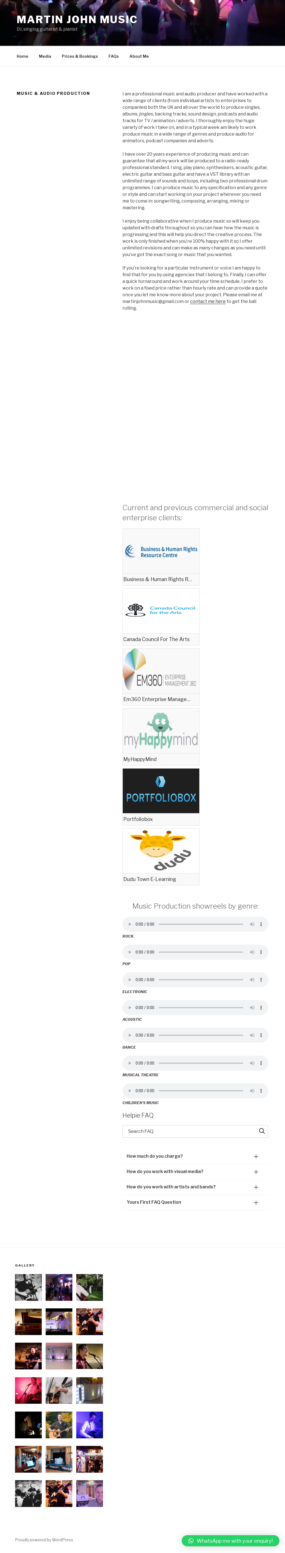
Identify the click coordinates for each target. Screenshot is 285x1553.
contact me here (208, 301)
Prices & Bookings (80, 56)
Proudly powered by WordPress (44, 1539)
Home (22, 56)
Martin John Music (77, 19)
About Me (139, 56)
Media (45, 56)
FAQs (114, 56)
